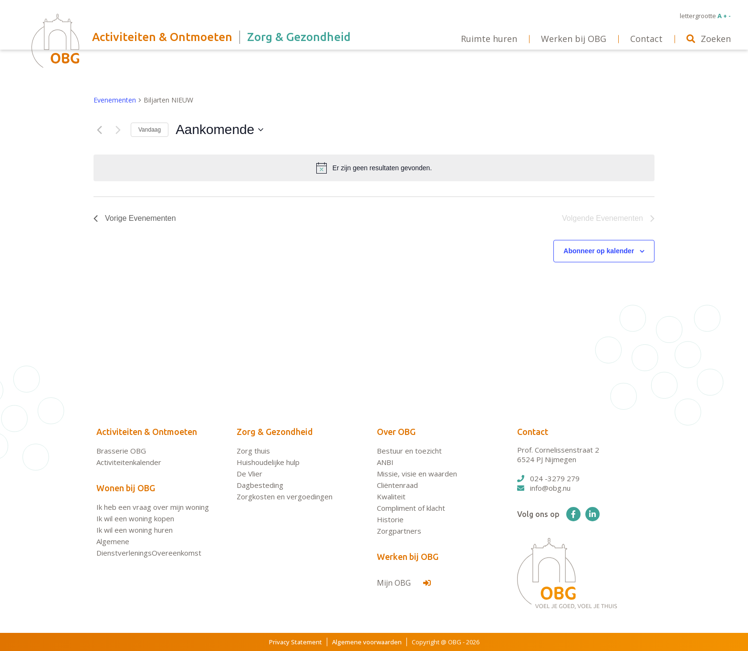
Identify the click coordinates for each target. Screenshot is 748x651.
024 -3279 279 (548, 478)
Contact (532, 431)
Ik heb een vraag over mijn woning (152, 507)
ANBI (385, 462)
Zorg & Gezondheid (275, 431)
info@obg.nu (544, 488)
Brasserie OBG (121, 450)
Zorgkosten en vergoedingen (284, 496)
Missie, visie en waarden (417, 473)
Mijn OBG (404, 583)
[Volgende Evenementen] (118, 129)
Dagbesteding (260, 485)
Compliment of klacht (411, 508)
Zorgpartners (399, 531)
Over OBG (396, 431)
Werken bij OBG (407, 556)
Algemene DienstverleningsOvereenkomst (148, 547)
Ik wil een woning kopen (135, 518)
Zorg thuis (253, 450)
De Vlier (249, 473)
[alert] (374, 168)
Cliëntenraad (397, 485)
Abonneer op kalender (598, 251)
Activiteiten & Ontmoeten (146, 431)
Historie (390, 519)
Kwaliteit (391, 496)
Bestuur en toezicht (409, 450)
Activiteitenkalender (128, 462)
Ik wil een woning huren (134, 530)
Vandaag (149, 129)
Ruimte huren (489, 38)
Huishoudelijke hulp (268, 462)
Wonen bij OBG (125, 488)
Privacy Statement (295, 642)
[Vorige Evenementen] (99, 129)
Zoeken (708, 38)
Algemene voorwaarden (367, 642)
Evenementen (115, 99)
